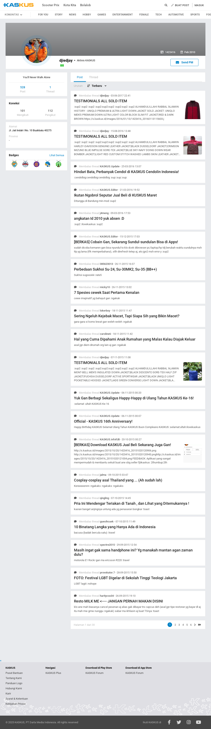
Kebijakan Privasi (16, 703)
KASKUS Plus (53, 672)
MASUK (199, 5)
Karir (8, 693)
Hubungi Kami (14, 688)
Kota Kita (69, 5)
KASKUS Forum (94, 672)
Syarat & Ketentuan (17, 698)
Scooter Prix (50, 5)
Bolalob (85, 5)
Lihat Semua (56, 155)
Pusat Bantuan (14, 672)
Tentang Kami (14, 678)
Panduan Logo (14, 683)
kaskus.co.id (18, 5)
